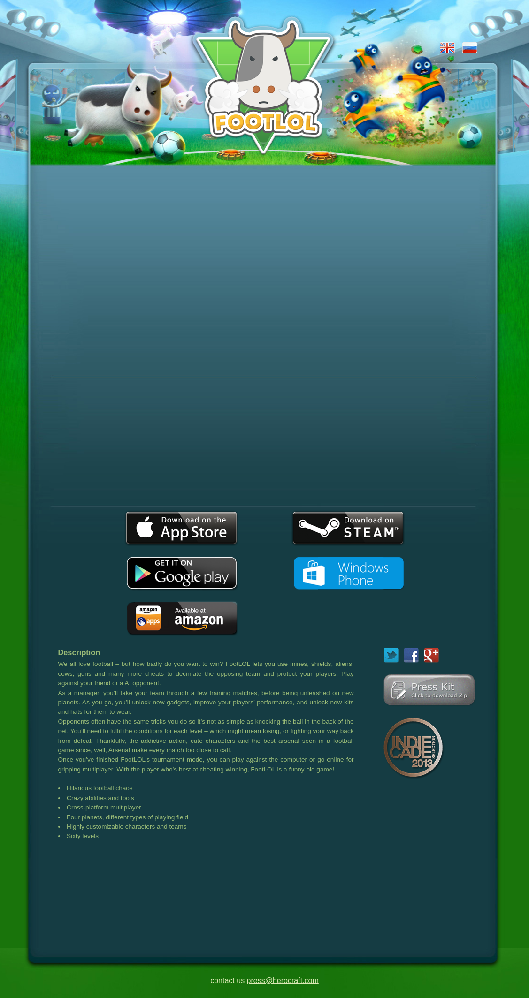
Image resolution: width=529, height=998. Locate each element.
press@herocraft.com (283, 980)
